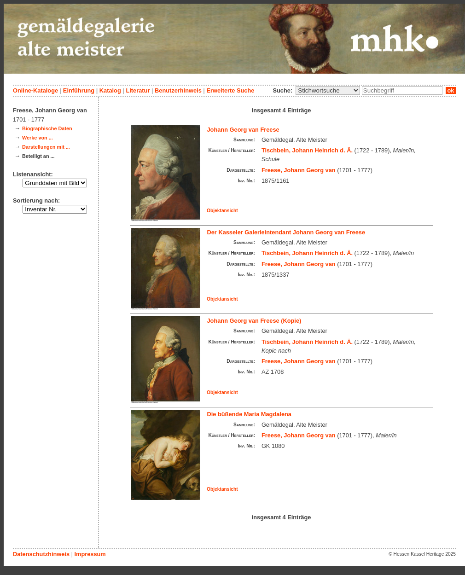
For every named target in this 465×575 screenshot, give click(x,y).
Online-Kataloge (35, 90)
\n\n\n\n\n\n (328, 90)
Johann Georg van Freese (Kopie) (254, 320)
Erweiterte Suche (230, 90)
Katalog (110, 90)
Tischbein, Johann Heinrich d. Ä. (307, 150)
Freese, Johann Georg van (299, 170)
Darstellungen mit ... (46, 147)
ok (451, 90)
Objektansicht (222, 210)
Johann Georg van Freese (243, 129)
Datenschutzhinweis (41, 554)
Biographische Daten (47, 128)
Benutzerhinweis (178, 90)
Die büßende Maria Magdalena (249, 414)
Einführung (78, 90)
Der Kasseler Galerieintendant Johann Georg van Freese (286, 232)
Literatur (138, 90)
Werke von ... (37, 137)
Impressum (89, 554)
